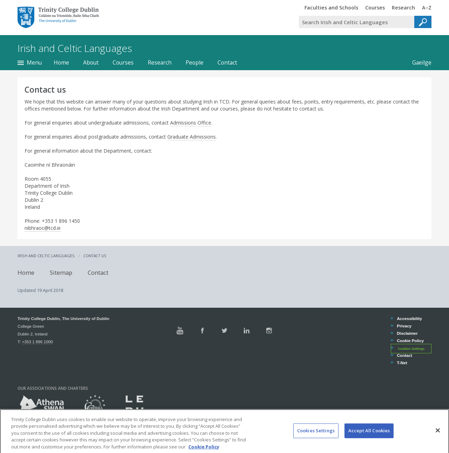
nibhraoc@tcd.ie (43, 228)
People (194, 62)
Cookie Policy (410, 340)
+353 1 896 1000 (37, 341)
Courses (123, 62)
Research (160, 62)
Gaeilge (421, 62)
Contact (227, 62)
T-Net (401, 362)
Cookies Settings (411, 348)
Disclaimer (406, 333)
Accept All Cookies (369, 436)
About (91, 62)
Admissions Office (190, 122)
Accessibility (409, 318)
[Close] (437, 436)
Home (61, 62)
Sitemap (61, 272)
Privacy (403, 326)
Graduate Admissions (191, 136)
